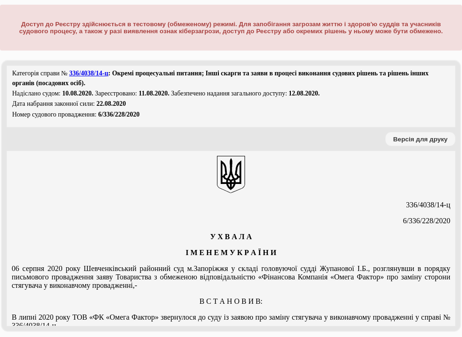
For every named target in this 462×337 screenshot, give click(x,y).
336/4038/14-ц (88, 73)
